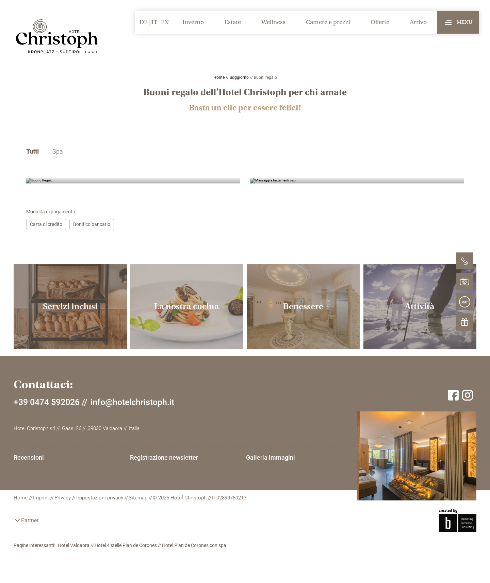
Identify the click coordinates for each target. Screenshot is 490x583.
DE (143, 22)
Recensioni (29, 457)
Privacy (63, 498)
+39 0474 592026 (47, 402)
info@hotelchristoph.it (132, 402)
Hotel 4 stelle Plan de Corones (126, 545)
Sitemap (139, 498)
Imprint (41, 498)
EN (165, 22)
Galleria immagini (270, 457)
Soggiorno (240, 77)
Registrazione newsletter (164, 457)
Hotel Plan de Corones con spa (194, 545)
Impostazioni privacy (100, 498)
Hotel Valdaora (74, 545)
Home (219, 77)
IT (154, 22)
